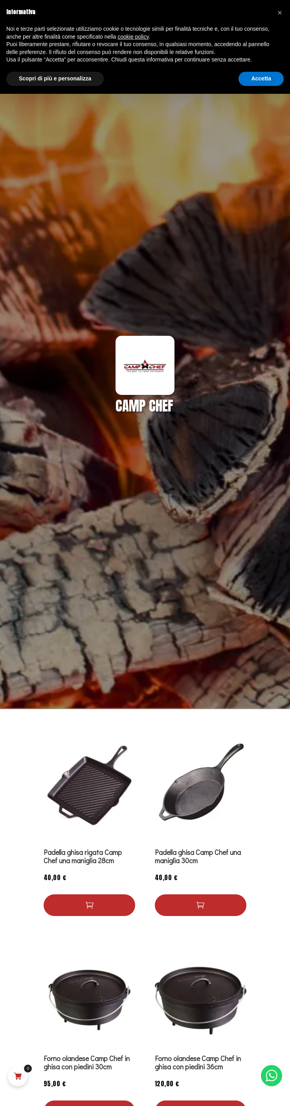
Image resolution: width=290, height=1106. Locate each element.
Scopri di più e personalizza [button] (55, 78)
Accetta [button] (261, 78)
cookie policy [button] (133, 37)
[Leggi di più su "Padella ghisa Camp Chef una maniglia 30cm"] (201, 905)
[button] (90, 905)
